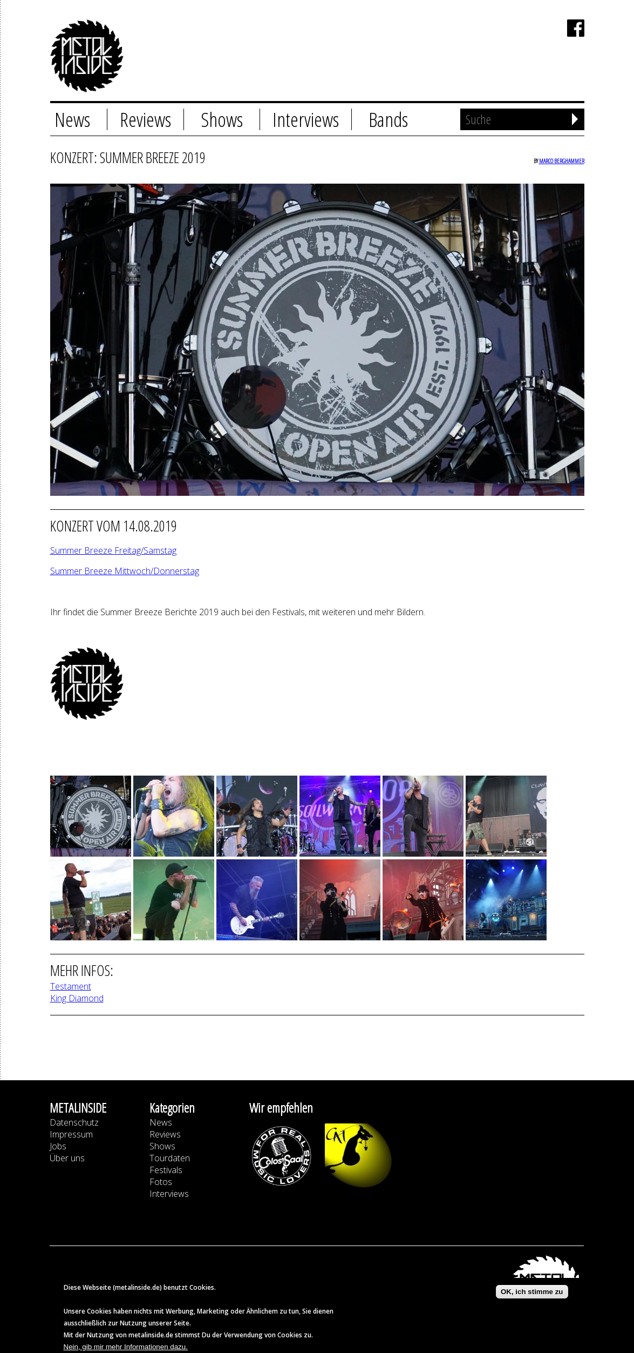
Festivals (165, 1170)
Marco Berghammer (561, 161)
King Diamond (77, 998)
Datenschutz (74, 1122)
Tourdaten (169, 1158)
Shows (222, 119)
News (72, 119)
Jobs (58, 1146)
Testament (70, 986)
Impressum (71, 1134)
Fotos (160, 1182)
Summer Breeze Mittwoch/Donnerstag (124, 571)
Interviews (305, 119)
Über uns (67, 1158)
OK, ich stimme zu (532, 1296)
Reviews (145, 119)
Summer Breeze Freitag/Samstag (113, 550)
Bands (388, 119)
